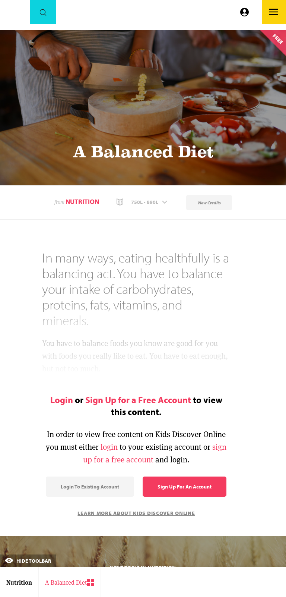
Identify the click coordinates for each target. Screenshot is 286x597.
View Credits (209, 202)
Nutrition (82, 201)
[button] (142, 202)
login (109, 447)
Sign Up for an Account (185, 486)
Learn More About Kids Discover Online (136, 513)
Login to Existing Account (90, 486)
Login (61, 399)
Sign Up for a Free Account (138, 399)
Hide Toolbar (28, 560)
